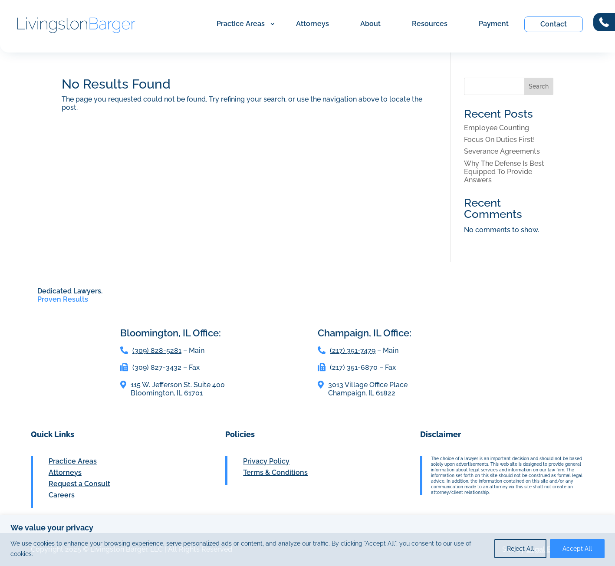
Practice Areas (241, 24)
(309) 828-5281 (156, 350)
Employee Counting (496, 128)
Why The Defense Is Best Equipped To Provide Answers (504, 171)
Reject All (520, 548)
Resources (429, 24)
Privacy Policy (266, 461)
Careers (62, 495)
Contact (553, 24)
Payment (494, 24)
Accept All (577, 548)
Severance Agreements (502, 151)
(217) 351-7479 (352, 350)
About (370, 24)
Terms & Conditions (275, 472)
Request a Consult (79, 484)
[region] (307, 540)
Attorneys (312, 24)
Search (539, 86)
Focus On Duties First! (499, 139)
